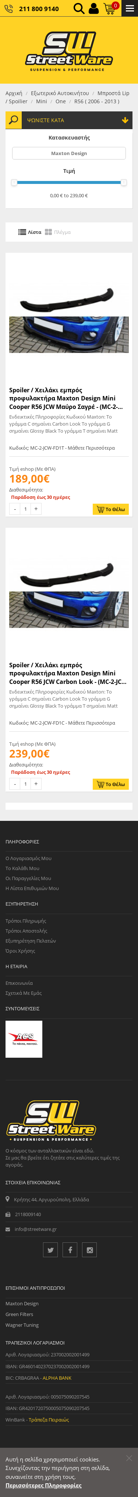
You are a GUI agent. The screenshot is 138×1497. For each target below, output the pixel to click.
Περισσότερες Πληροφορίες (43, 1485)
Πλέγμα (62, 232)
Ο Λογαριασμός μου (29, 858)
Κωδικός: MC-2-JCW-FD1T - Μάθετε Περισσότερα (62, 447)
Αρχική (14, 93)
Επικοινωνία (19, 983)
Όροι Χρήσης (20, 950)
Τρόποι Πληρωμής (26, 920)
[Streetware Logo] (69, 50)
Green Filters (19, 1314)
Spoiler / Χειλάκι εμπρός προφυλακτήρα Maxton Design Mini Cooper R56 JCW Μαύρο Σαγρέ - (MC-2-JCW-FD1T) (63, 398)
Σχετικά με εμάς (24, 993)
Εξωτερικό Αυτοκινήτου (60, 93)
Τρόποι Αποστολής (26, 930)
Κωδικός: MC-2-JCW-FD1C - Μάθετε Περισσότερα (62, 722)
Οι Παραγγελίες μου (28, 878)
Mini (41, 101)
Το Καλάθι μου (22, 868)
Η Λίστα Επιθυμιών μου (32, 888)
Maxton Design (69, 153)
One (61, 101)
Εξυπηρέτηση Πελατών (31, 940)
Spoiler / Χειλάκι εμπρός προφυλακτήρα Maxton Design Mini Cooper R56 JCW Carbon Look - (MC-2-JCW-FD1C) (69, 673)
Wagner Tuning (22, 1325)
